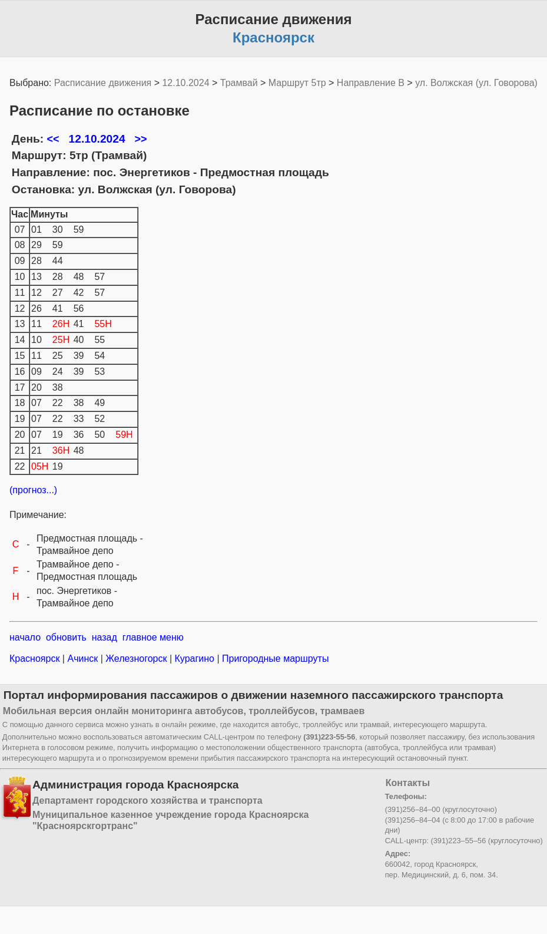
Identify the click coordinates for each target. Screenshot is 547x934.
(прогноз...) (33, 490)
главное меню (153, 637)
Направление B (371, 83)
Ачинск (83, 659)
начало (25, 637)
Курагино (194, 659)
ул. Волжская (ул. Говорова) (476, 83)
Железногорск (136, 659)
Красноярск (35, 659)
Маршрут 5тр (297, 83)
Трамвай (239, 83)
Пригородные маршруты (274, 659)
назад (104, 637)
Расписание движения (102, 83)
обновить (66, 637)
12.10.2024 (185, 83)
